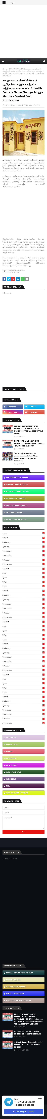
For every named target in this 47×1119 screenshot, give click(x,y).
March (24, 538)
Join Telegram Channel (23, 1111)
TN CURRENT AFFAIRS (14, 512)
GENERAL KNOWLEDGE (15, 993)
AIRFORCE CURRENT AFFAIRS (17, 478)
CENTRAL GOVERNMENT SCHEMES (19, 973)
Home (5, 69)
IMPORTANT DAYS (13, 772)
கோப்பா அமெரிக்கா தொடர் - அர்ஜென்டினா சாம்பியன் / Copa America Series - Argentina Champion (26, 457)
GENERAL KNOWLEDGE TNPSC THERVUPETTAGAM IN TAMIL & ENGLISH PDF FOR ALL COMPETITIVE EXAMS (28, 430)
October (24, 560)
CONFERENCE (11, 765)
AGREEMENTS (11, 737)
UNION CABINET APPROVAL (17, 793)
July (24, 573)
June (24, 577)
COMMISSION (11, 758)
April (24, 533)
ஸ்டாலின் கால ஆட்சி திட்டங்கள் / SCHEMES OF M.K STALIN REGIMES (27, 1032)
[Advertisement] (23, 31)
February (24, 542)
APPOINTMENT (12, 744)
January (24, 546)
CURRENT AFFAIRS (13, 980)
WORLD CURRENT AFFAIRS (16, 519)
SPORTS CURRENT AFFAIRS (16, 505)
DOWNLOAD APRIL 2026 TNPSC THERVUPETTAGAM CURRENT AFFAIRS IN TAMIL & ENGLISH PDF (29, 443)
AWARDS (9, 751)
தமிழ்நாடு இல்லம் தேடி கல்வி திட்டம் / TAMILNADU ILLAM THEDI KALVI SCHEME (28, 1044)
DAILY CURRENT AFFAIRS (16, 271)
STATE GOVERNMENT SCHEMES (18, 1000)
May (24, 582)
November (24, 555)
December (24, 551)
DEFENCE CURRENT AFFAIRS (17, 484)
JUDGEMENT (11, 779)
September (24, 564)
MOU (8, 786)
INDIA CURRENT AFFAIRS (16, 69)
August (24, 569)
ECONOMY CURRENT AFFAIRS (17, 491)
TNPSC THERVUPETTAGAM (13, 105)
